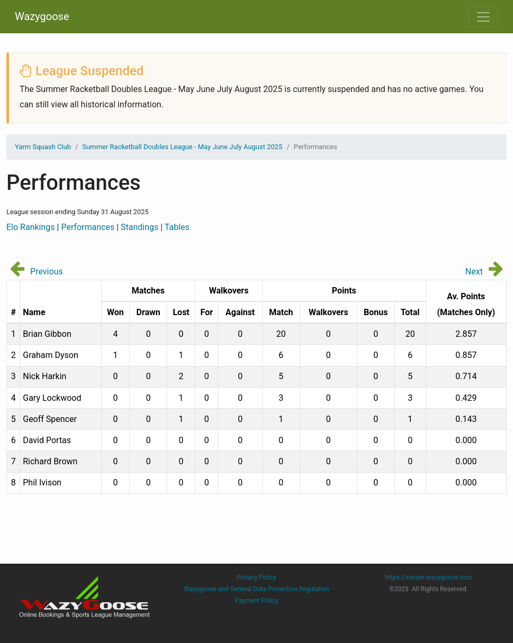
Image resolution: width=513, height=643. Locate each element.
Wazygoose (42, 16)
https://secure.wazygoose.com (428, 577)
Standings (139, 227)
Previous (46, 272)
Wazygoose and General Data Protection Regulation (256, 589)
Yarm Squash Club (43, 147)
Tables (177, 227)
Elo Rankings (30, 227)
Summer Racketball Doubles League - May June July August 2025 (182, 147)
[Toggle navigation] (483, 16)
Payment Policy (256, 600)
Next (474, 272)
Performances (87, 227)
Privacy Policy (256, 577)
